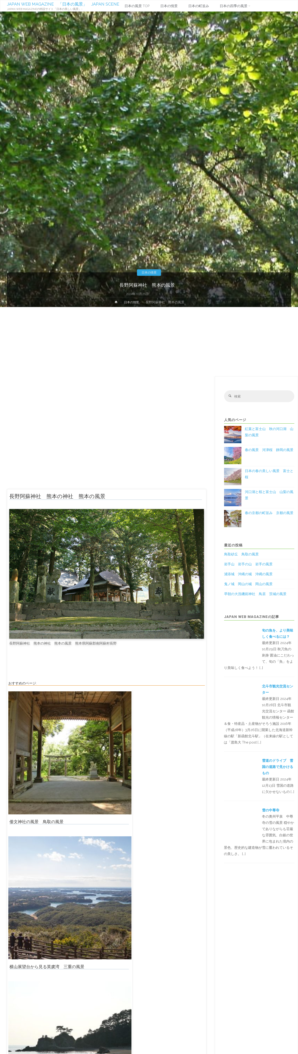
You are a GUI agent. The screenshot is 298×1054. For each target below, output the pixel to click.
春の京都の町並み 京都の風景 (269, 513)
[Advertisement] (149, 341)
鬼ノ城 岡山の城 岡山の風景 (248, 584)
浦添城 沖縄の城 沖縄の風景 (248, 574)
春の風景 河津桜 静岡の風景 (269, 450)
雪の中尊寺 (270, 810)
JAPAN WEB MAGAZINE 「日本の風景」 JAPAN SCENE (63, 4)
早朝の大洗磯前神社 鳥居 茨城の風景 (255, 594)
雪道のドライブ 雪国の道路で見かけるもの (277, 767)
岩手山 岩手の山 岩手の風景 (248, 565)
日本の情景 (149, 272)
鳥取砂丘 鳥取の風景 (241, 555)
